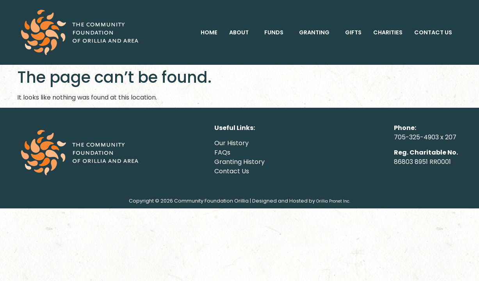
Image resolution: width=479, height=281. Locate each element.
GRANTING (314, 32)
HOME (209, 32)
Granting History (239, 161)
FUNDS (273, 32)
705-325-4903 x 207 (425, 137)
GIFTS (353, 32)
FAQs (222, 152)
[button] (240, 32)
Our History (231, 143)
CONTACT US (433, 32)
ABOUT (239, 32)
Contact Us (231, 171)
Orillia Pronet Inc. (333, 201)
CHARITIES (387, 32)
